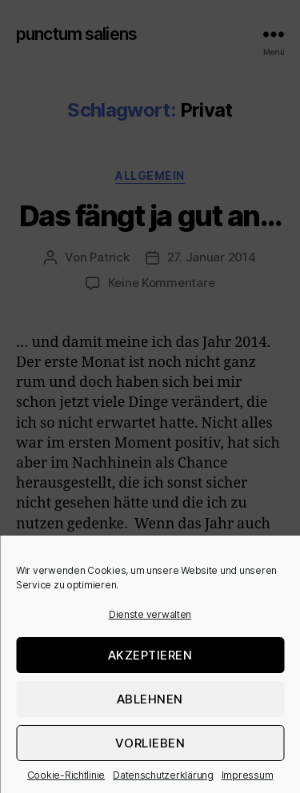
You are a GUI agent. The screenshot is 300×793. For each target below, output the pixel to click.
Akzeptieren (150, 655)
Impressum (248, 775)
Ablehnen (150, 699)
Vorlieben (150, 743)
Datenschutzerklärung (163, 775)
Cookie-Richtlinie (66, 775)
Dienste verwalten (150, 614)
